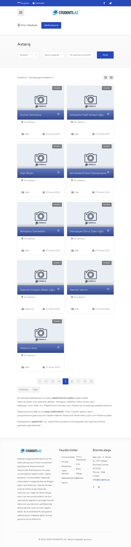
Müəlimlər (66, 466)
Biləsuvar (28, 309)
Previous (24, 389)
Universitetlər (68, 457)
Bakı (25, 134)
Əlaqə (79, 473)
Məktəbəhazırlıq (69, 478)
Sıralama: (22, 77)
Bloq (78, 469)
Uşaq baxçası (65, 472)
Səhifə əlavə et (51, 25)
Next (35, 389)
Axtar (105, 55)
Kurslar (64, 461)
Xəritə (64, 482)
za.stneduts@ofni (101, 480)
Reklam (80, 478)
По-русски (23, 3)
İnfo (78, 464)
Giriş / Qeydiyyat (27, 25)
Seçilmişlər (38, 3)
